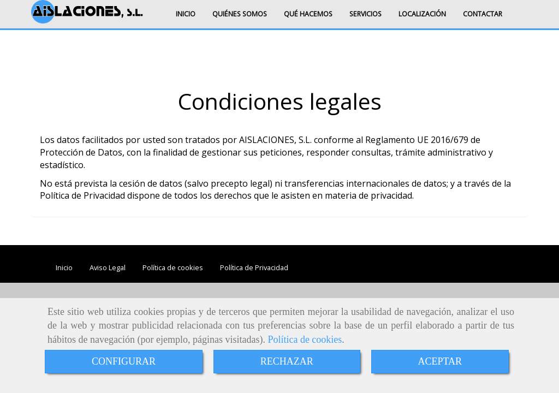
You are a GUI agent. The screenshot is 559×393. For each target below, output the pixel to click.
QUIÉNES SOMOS (239, 14)
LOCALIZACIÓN (422, 14)
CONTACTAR (482, 14)
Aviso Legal (108, 267)
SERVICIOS (365, 14)
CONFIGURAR (124, 361)
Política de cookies (304, 339)
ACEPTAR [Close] (440, 361)
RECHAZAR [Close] (286, 361)
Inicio (64, 267)
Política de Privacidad (254, 267)
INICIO (185, 14)
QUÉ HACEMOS (308, 14)
